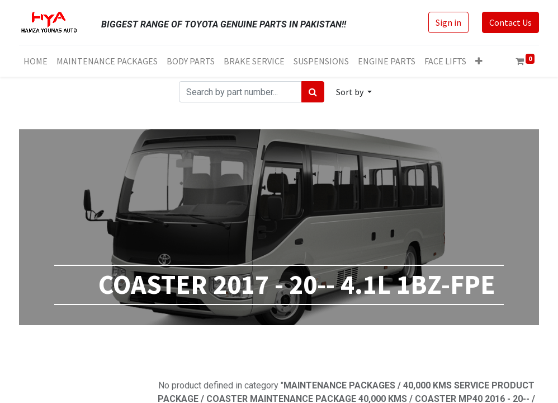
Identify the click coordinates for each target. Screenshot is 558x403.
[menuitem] (35, 61)
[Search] (312, 91)
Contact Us (510, 22)
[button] (479, 61)
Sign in (448, 22)
